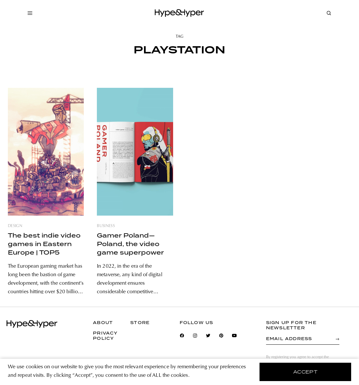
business (106, 226)
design (15, 226)
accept (305, 372)
